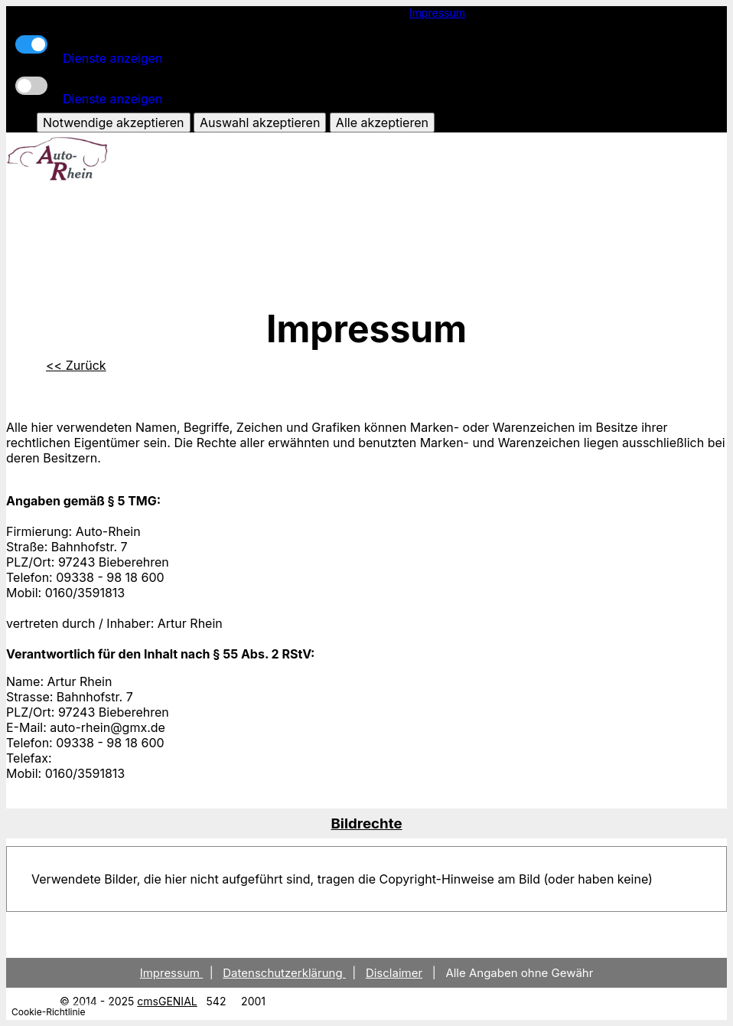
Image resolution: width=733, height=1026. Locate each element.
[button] (366, 823)
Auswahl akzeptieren (260, 122)
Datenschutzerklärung (284, 973)
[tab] (366, 823)
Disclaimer (394, 973)
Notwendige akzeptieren (113, 122)
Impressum (437, 12)
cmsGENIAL (167, 1001)
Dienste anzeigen (112, 58)
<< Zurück (76, 365)
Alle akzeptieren (382, 122)
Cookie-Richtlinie (48, 1012)
